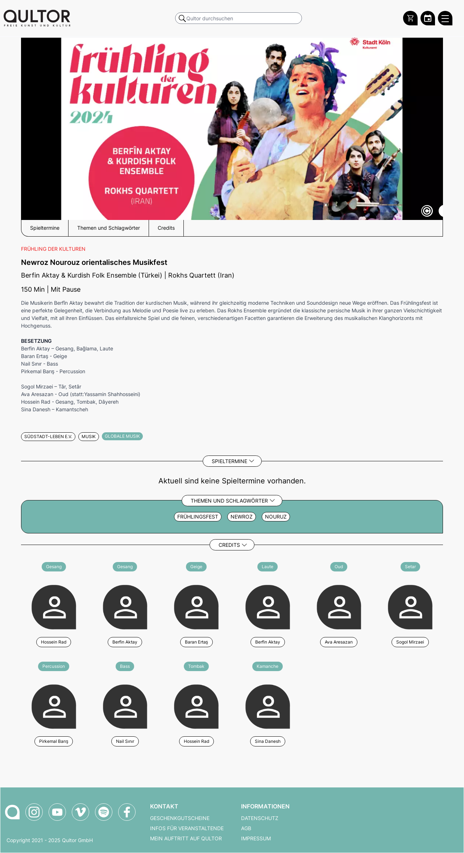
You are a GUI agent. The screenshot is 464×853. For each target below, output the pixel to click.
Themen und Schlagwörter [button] (108, 228)
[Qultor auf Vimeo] (80, 812)
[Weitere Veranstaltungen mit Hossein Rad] (54, 606)
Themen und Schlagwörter (229, 501)
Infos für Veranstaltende (187, 828)
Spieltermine (229, 461)
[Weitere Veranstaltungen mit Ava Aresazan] (339, 606)
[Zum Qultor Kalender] (427, 18)
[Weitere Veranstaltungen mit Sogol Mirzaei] (410, 606)
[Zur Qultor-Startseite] (12, 812)
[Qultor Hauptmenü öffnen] (445, 18)
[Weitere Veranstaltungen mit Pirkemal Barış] (54, 706)
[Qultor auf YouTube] (57, 812)
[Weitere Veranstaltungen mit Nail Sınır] (125, 706)
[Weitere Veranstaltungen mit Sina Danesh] (268, 706)
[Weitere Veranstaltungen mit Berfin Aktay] (125, 606)
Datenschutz (259, 818)
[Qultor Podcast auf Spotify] (103, 812)
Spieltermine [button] (44, 228)
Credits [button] (166, 228)
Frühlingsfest (197, 517)
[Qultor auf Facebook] (127, 812)
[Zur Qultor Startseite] (37, 18)
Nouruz (276, 517)
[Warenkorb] (410, 18)
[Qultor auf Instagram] (34, 812)
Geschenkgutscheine (180, 818)
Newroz (242, 517)
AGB (246, 828)
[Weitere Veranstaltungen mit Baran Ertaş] (196, 606)
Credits (229, 545)
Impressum (256, 838)
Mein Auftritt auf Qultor (186, 838)
